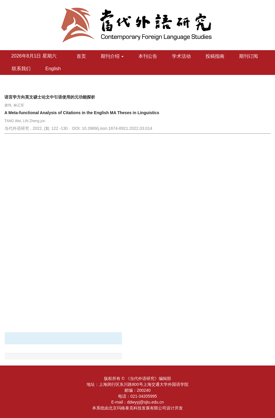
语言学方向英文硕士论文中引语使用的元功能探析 (49, 97)
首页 (81, 56)
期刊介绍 (112, 56)
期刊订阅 (248, 56)
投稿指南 (215, 56)
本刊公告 (147, 56)
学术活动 (181, 56)
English (53, 68)
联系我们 (21, 68)
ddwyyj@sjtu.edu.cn (145, 402)
